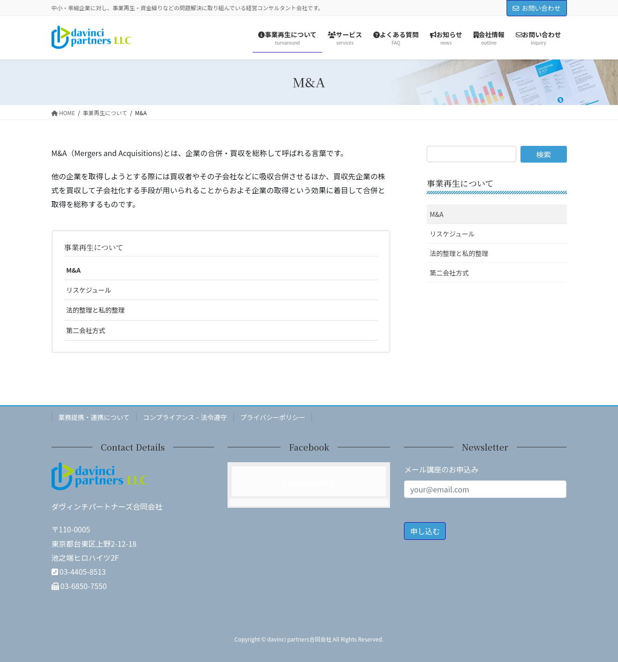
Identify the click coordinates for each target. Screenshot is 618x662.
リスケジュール (88, 290)
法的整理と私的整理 (95, 310)
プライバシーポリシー (273, 417)
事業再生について (94, 247)
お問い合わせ (537, 8)
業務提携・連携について (94, 417)
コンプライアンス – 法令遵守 (185, 417)
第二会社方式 (85, 330)
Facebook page (309, 481)
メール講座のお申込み (441, 469)
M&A (73, 270)
